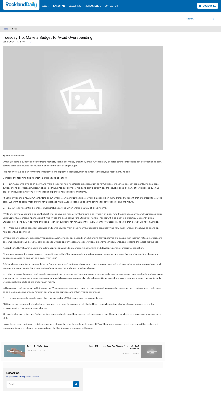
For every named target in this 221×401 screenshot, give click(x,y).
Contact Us (112, 6)
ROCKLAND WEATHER (28, 17)
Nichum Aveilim (93, 6)
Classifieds (75, 6)
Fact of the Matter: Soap (37, 346)
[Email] (42, 384)
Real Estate (58, 6)
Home (5, 29)
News (45, 6)
